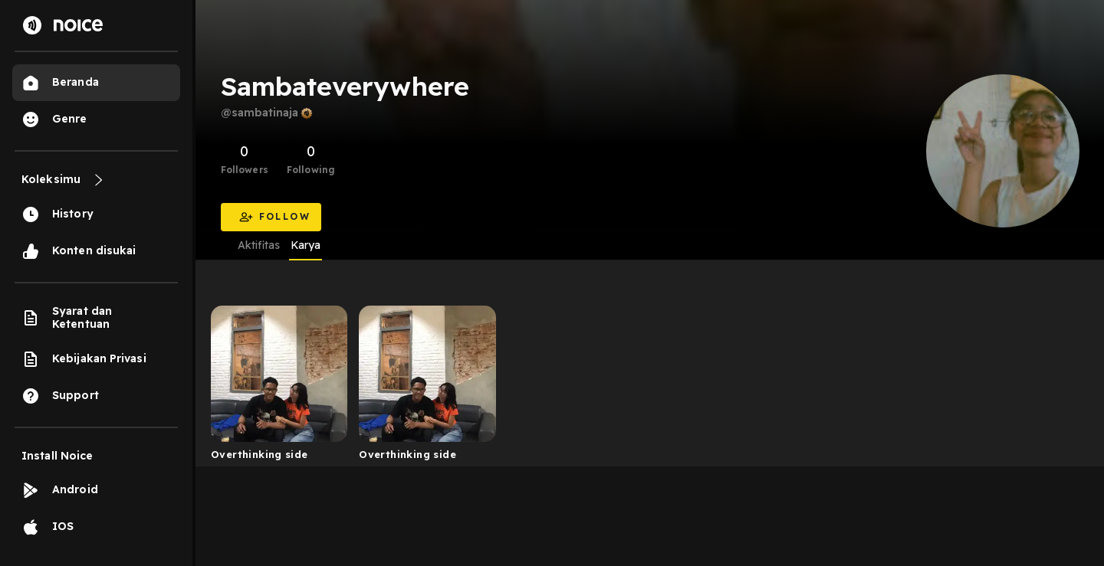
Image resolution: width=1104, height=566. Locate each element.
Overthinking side (259, 454)
